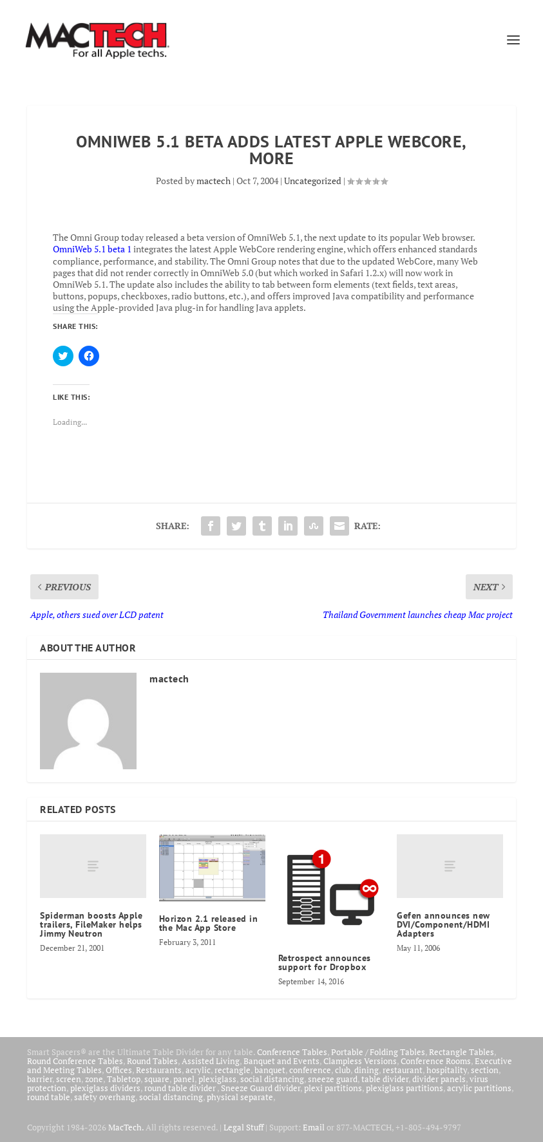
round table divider (180, 1088)
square (156, 1079)
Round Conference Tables (75, 1061)
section (485, 1070)
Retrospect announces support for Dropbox (324, 962)
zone (94, 1079)
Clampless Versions (360, 1061)
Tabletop (123, 1079)
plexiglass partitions (404, 1088)
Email (314, 1127)
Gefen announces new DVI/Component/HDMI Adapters (443, 924)
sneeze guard (332, 1079)
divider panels (439, 1079)
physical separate (240, 1097)
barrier (39, 1079)
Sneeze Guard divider (260, 1088)
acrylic (198, 1070)
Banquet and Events (281, 1061)
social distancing (272, 1079)
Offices (119, 1070)
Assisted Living (211, 1061)
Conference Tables (292, 1052)
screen (68, 1079)
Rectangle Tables (461, 1052)
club (342, 1070)
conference (310, 1070)
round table (48, 1097)
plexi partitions (333, 1088)
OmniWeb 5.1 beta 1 (92, 249)
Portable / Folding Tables (378, 1052)
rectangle (232, 1070)
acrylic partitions (479, 1088)
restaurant (403, 1070)
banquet (269, 1070)
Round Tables (152, 1061)
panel (184, 1079)
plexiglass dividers (105, 1088)
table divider (384, 1079)
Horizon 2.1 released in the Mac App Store (208, 923)
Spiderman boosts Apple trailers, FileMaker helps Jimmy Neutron (91, 924)
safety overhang (104, 1097)
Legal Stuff (243, 1127)
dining (366, 1070)
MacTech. (126, 1127)
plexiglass (217, 1079)
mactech (213, 180)
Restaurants (159, 1070)
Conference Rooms (436, 1061)
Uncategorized (312, 180)
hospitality (446, 1070)
